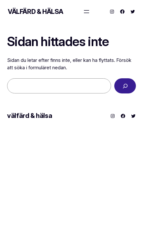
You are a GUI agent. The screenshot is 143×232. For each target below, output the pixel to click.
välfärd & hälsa (35, 11)
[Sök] (125, 85)
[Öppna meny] (86, 11)
